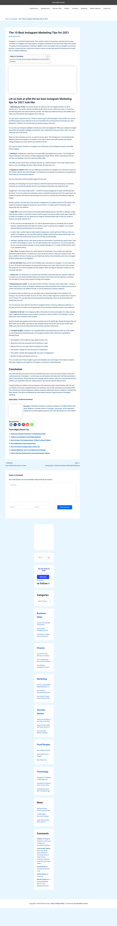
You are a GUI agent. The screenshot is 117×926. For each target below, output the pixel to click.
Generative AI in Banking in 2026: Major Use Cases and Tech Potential (43, 790)
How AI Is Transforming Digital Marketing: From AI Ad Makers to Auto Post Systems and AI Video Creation (43, 689)
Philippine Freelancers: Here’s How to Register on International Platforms (44, 857)
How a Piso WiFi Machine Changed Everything (42, 737)
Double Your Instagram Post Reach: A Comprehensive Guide (30, 434)
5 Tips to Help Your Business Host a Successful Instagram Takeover (32, 453)
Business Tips (57, 8)
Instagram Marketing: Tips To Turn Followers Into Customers (30, 450)
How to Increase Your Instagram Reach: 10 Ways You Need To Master (33, 440)
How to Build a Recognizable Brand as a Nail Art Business (44, 695)
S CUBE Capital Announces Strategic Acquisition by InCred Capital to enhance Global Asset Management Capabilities (43, 828)
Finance (66, 8)
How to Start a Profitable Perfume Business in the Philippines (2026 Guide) (43, 630)
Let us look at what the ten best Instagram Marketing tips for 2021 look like (31, 59)
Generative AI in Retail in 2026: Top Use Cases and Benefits (44, 796)
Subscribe (43, 577)
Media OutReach (95, 8)
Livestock (75, 8)
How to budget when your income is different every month (43, 663)
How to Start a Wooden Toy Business (44, 624)
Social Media (14, 19)
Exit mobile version (58, 2)
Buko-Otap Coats (42, 771)
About (52, 921)
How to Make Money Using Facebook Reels (24, 443)
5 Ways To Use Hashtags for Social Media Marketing (27, 437)
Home (7, 19)
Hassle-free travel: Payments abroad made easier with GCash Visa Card (42, 822)
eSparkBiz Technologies (55, 408)
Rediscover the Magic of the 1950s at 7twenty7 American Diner (43, 724)
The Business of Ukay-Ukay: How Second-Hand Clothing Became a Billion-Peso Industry (44, 637)
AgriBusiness (34, 8)
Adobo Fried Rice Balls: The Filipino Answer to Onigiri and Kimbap (43, 731)
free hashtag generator (42, 123)
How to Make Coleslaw (41, 760)
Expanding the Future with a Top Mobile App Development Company (44, 802)
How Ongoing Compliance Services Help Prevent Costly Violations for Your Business (43, 669)
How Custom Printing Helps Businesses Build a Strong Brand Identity (43, 701)
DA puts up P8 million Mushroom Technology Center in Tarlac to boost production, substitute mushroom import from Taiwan (44, 873)
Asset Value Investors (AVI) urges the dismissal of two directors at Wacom (44, 835)
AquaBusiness (45, 8)
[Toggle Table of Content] (51, 56)
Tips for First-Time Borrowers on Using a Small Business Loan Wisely (43, 656)
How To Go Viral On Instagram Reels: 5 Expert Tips (27, 446)
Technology (43, 783)
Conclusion (13, 61)
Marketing (84, 8)
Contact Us (106, 8)
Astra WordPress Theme (81, 921)
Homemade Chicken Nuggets (43, 766)
